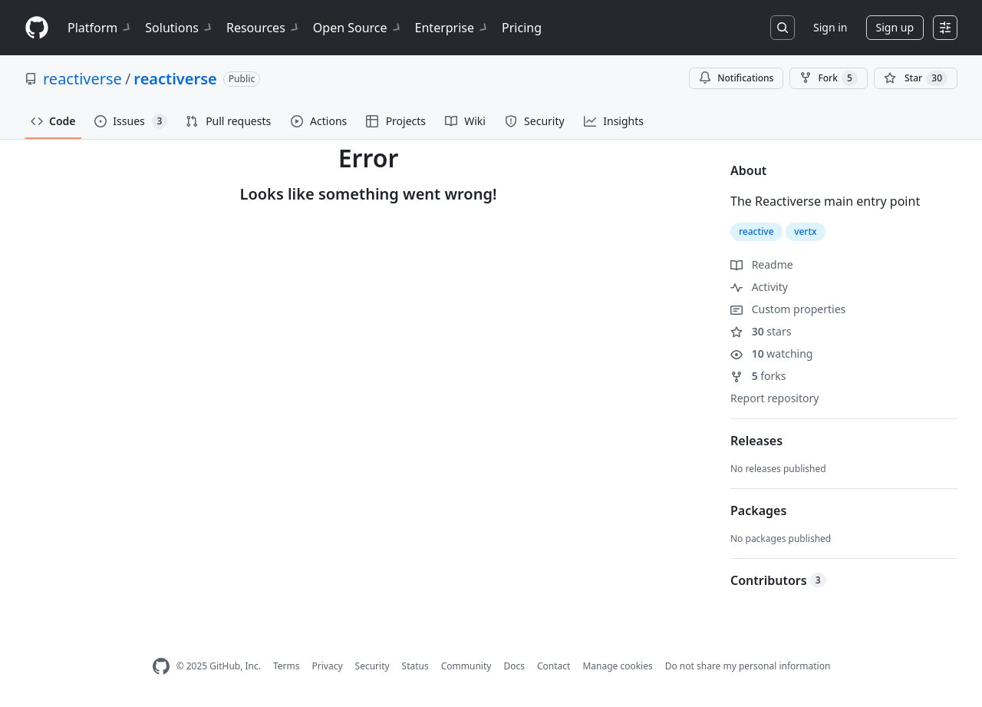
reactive (756, 231)
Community (466, 665)
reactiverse (82, 78)
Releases (756, 440)
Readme (761, 264)
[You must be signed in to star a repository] (915, 78)
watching (771, 353)
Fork (828, 78)
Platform (100, 27)
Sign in (830, 27)
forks (758, 375)
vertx (805, 231)
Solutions (179, 27)
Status (415, 665)
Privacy (327, 665)
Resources (263, 27)
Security (372, 665)
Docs (514, 665)
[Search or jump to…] (782, 27)
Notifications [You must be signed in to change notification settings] (736, 77)
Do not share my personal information (748, 665)
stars (760, 331)
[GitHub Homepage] (161, 666)
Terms (286, 665)
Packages (758, 510)
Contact (553, 665)
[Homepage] (37, 28)
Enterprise (452, 27)
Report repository (774, 398)
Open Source (358, 27)
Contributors (778, 580)
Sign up (895, 27)
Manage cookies (617, 665)
